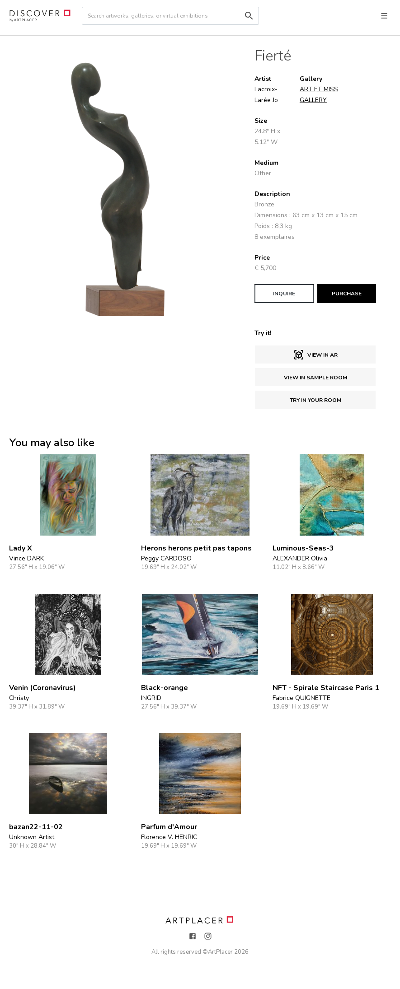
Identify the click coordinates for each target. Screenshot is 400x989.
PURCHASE (347, 293)
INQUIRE (284, 293)
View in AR (315, 355)
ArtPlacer (220, 952)
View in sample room (315, 377)
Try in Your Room (315, 400)
